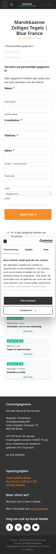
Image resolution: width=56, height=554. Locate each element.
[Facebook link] (9, 527)
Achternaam (11, 114)
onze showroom (39, 508)
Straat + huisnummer (16, 163)
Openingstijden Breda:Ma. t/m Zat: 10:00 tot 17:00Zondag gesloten (21, 481)
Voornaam (10, 101)
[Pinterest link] (18, 527)
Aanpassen (28, 310)
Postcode (9, 176)
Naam (9, 88)
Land (7, 198)
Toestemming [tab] (10, 249)
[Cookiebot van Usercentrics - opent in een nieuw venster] (40, 241)
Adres (9, 150)
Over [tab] (46, 249)
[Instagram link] (27, 527)
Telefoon (11, 135)
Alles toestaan (28, 300)
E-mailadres (13, 120)
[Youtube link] (35, 527)
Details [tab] (29, 249)
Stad (7, 188)
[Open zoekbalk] (11, 4)
